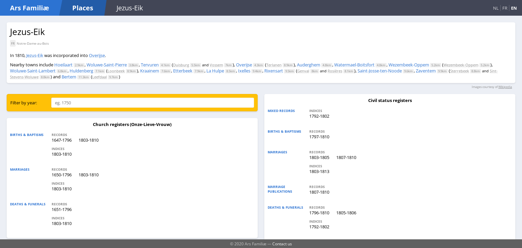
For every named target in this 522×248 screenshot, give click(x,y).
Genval (303, 70)
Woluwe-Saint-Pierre (107, 65)
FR (504, 8)
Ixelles (244, 71)
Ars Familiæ (29, 7)
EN (514, 8)
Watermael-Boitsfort (354, 65)
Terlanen (274, 64)
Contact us (282, 243)
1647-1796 (62, 140)
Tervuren (150, 65)
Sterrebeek (459, 70)
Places (82, 7)
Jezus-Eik (34, 55)
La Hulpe (215, 71)
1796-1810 (319, 213)
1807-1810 (346, 157)
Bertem (69, 77)
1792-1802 (319, 116)
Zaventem (426, 71)
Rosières (335, 70)
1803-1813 (319, 171)
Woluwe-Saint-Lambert (33, 71)
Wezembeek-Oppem (409, 65)
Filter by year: (23, 103)
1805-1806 (346, 213)
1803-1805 (319, 157)
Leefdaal (99, 76)
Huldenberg (81, 71)
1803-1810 (89, 140)
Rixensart (273, 71)
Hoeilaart (63, 65)
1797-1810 (319, 137)
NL (496, 8)
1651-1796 (62, 209)
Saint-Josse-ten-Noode (380, 71)
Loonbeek (116, 70)
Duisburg (181, 64)
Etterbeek (182, 71)
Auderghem (308, 65)
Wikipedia (505, 87)
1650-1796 (62, 175)
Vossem (216, 64)
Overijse (97, 55)
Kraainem (149, 71)
